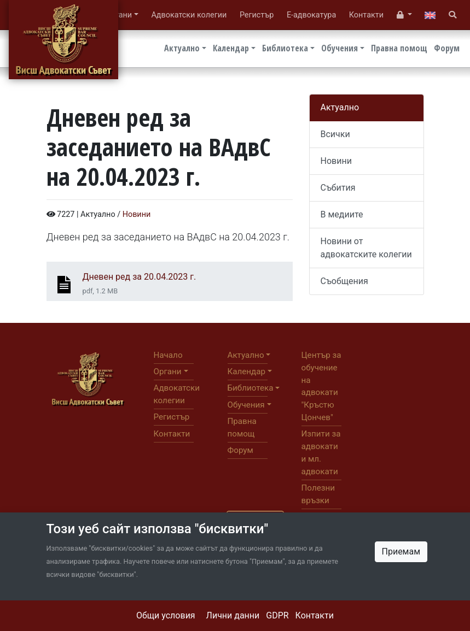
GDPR (277, 615)
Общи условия (165, 615)
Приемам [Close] (401, 551)
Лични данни (233, 615)
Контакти (314, 615)
